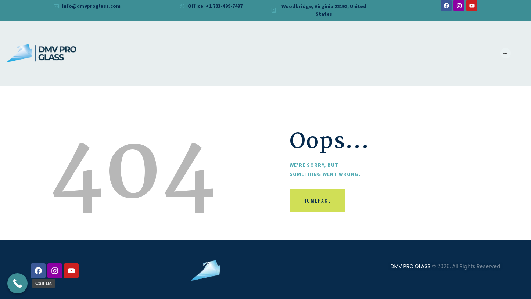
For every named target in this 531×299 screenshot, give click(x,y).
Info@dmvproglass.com (91, 6)
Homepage (319, 202)
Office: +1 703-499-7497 (215, 6)
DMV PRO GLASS (410, 266)
